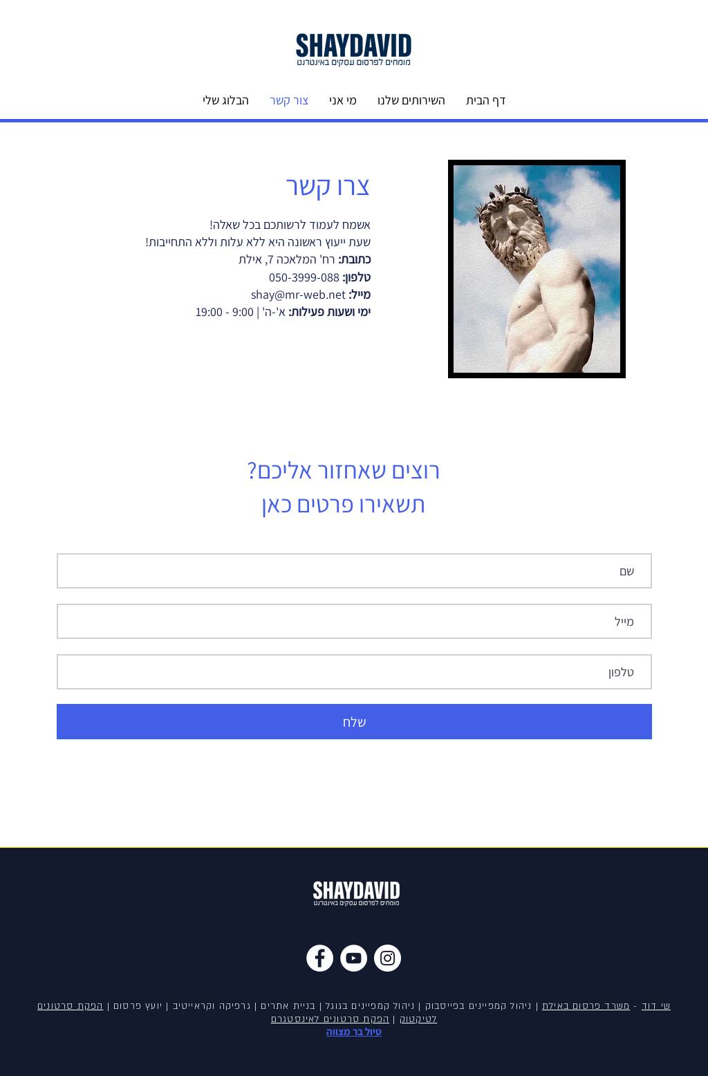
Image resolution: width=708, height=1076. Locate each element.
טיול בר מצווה (354, 1031)
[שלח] (354, 721)
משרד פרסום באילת (586, 1006)
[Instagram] (387, 958)
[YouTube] (353, 958)
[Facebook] (319, 958)
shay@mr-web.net (298, 294)
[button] (411, 100)
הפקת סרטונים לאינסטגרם (330, 1019)
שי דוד (656, 1006)
